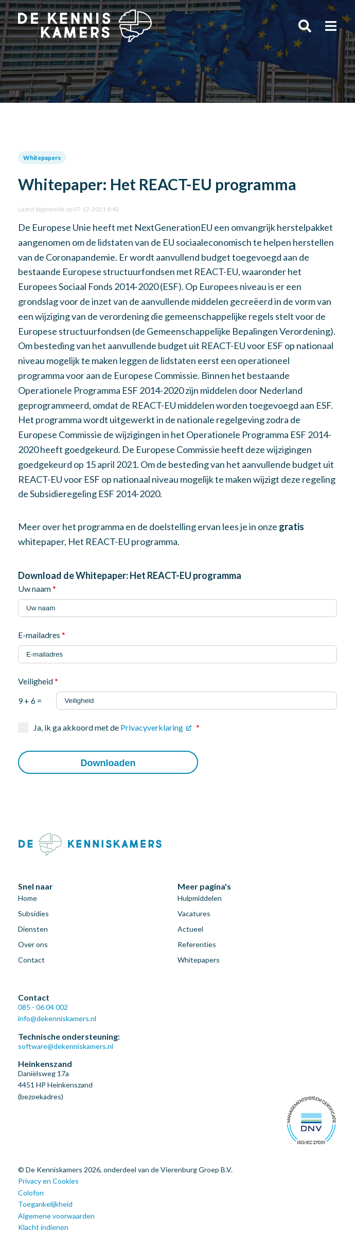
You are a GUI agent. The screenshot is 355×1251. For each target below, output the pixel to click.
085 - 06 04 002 (43, 1007)
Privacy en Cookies (48, 1180)
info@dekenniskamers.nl (57, 1018)
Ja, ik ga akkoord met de (116, 727)
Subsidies (33, 913)
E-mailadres (41, 635)
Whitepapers (42, 157)
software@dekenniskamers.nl (65, 1046)
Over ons (33, 944)
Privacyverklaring (151, 727)
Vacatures (193, 913)
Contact (31, 959)
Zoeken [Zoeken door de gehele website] (304, 26)
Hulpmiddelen (199, 898)
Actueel (190, 928)
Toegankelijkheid (45, 1204)
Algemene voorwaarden (56, 1215)
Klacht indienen (43, 1227)
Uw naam (37, 588)
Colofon (31, 1192)
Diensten (33, 928)
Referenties (196, 944)
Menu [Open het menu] (330, 26)
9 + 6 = (177, 697)
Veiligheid (38, 681)
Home (27, 898)
